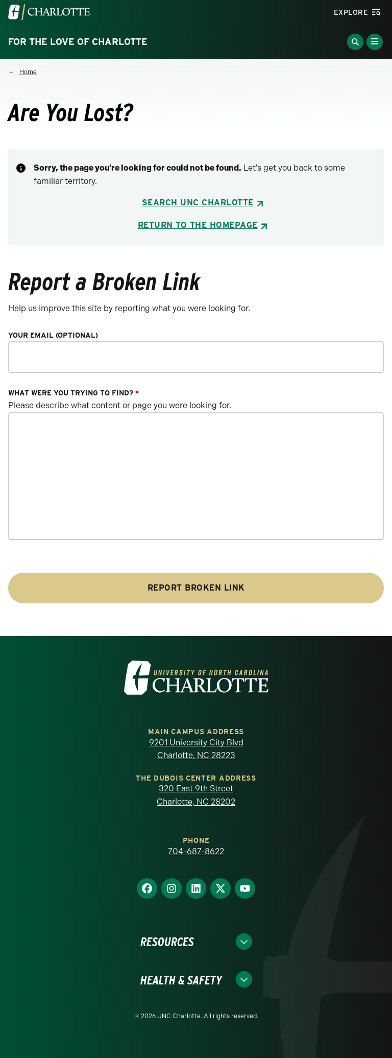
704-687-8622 (196, 851)
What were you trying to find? (73, 393)
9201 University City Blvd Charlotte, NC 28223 (196, 749)
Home (28, 72)
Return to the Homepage (198, 225)
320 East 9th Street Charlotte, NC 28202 (196, 795)
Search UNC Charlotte (198, 202)
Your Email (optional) (53, 335)
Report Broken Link (196, 588)
